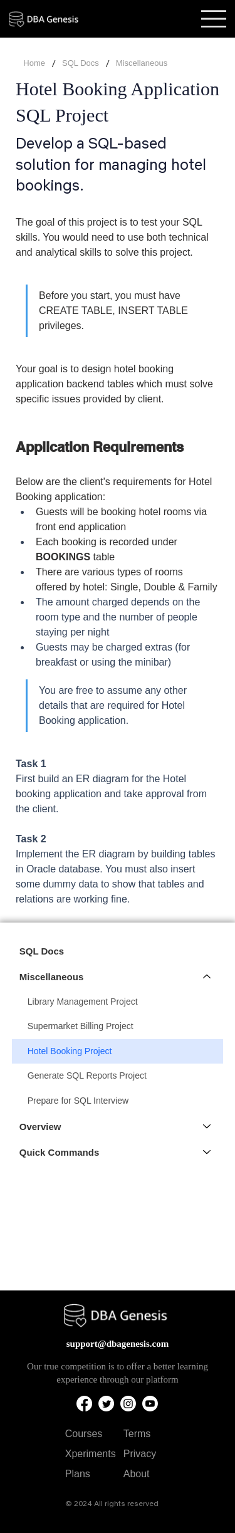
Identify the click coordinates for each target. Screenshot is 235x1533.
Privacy (139, 1453)
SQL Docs (41, 951)
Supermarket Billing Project (80, 1026)
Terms (137, 1433)
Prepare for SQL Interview (78, 1101)
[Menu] (213, 19)
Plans (77, 1473)
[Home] (34, 63)
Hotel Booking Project (70, 1051)
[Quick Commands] (207, 1152)
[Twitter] (106, 1403)
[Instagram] (128, 1403)
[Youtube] (150, 1403)
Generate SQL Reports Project (87, 1075)
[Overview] (207, 1126)
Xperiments (90, 1453)
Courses (84, 1433)
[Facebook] (84, 1403)
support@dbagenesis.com (117, 1344)
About (136, 1473)
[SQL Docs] (80, 63)
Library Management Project (83, 1002)
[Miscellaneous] (207, 977)
